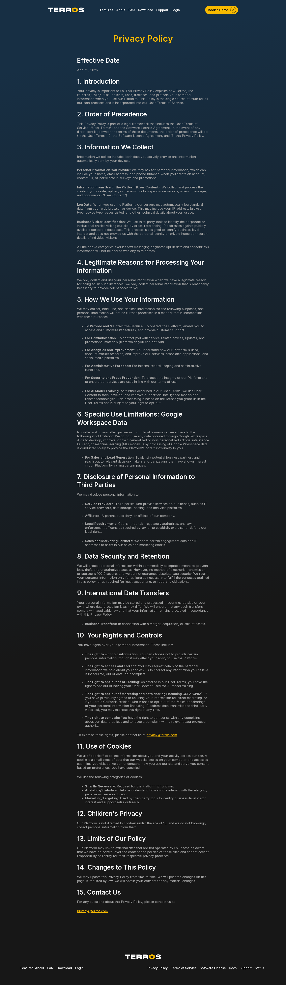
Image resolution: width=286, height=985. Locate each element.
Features (26, 968)
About (39, 968)
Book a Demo (218, 10)
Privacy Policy (157, 968)
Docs (233, 968)
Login (79, 968)
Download (64, 968)
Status (259, 968)
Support (246, 968)
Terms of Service (184, 968)
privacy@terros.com (161, 735)
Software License (213, 968)
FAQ (50, 968)
